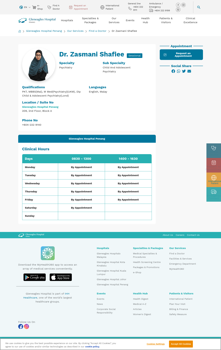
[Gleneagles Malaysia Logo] (31, 235)
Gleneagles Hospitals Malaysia (109, 255)
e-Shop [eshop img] (37, 7)
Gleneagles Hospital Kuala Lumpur (111, 272)
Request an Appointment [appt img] (78, 7)
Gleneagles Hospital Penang (44, 30)
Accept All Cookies (181, 345)
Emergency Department (182, 263)
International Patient (181, 299)
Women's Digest (142, 314)
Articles (137, 309)
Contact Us (193, 235)
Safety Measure (178, 314)
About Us (168, 235)
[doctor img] (213, 150)
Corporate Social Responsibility (106, 311)
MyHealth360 (176, 269)
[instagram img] (183, 4)
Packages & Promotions (146, 267)
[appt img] (213, 165)
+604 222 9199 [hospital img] (159, 10)
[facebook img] (178, 4)
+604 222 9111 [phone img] (135, 8)
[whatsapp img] (178, 9)
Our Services (75, 30)
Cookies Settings (156, 345)
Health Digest (140, 299)
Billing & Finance (178, 309)
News (100, 304)
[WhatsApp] (179, 71)
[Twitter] (184, 71)
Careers (180, 235)
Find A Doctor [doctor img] (53, 7)
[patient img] (213, 180)
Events (100, 299)
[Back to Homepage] (19, 31)
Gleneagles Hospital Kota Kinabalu (111, 264)
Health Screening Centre (147, 262)
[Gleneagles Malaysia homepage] (37, 20)
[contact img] (213, 194)
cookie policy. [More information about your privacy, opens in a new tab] (92, 348)
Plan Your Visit (177, 304)
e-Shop (137, 272)
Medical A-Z (139, 304)
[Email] (189, 71)
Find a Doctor (97, 30)
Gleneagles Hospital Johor (111, 279)
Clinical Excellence (190, 20)
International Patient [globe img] (109, 7)
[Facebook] (173, 71)
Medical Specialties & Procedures (145, 255)
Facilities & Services (180, 258)
